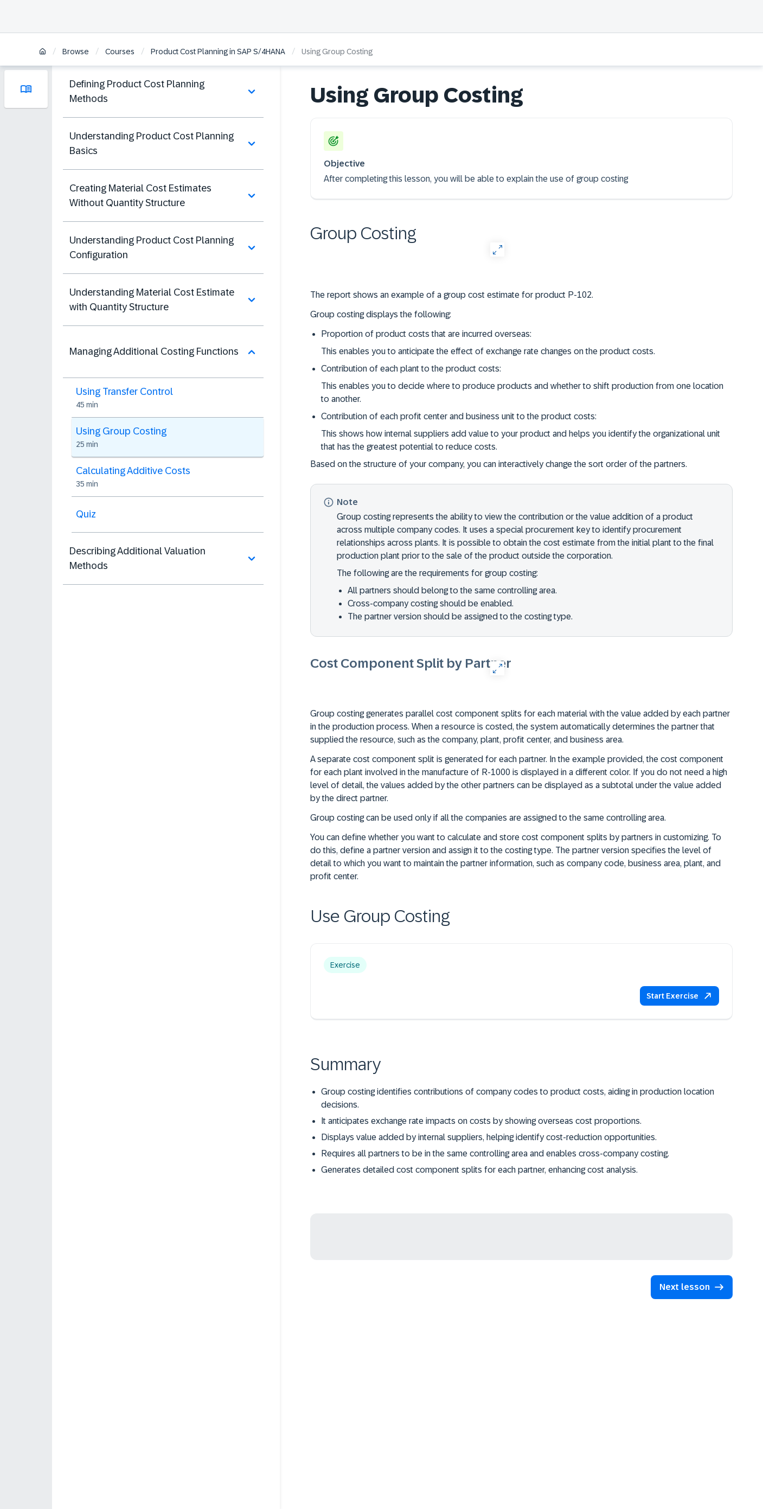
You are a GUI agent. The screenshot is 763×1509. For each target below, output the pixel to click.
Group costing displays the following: (380, 314)
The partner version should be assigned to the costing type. (460, 616)
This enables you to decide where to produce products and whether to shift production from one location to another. (522, 392)
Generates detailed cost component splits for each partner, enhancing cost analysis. (479, 1169)
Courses (119, 51)
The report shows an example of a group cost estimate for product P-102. (451, 294)
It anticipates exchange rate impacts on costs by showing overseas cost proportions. (481, 1121)
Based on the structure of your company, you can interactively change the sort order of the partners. (498, 464)
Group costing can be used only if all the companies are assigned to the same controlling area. (488, 817)
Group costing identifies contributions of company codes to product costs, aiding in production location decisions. (517, 1098)
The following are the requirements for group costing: (437, 573)
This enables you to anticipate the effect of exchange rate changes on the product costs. (488, 351)
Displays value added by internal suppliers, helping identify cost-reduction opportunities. (489, 1137)
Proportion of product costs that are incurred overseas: (426, 333)
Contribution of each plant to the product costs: (411, 368)
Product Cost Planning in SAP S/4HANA (218, 51)
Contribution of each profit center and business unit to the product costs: (459, 416)
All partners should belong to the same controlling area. (452, 590)
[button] (679, 996)
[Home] (42, 52)
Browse (75, 51)
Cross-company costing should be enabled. (431, 603)
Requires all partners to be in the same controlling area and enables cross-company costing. (495, 1153)
